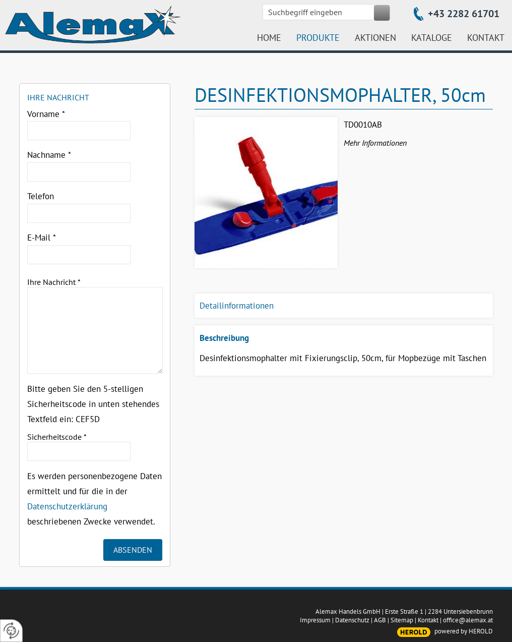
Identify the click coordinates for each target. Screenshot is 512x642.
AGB (380, 620)
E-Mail (41, 237)
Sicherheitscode (57, 437)
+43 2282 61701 (463, 13)
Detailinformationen (237, 305)
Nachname (49, 154)
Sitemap (402, 620)
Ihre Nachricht (54, 282)
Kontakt (428, 620)
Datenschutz (352, 620)
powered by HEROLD (463, 631)
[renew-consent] (11, 630)
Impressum (315, 620)
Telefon (40, 196)
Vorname (46, 114)
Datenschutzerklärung (67, 506)
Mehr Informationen (375, 143)
